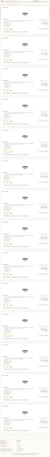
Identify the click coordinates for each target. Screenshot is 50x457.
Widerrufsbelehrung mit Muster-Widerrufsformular (21, 449)
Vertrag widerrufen (19, 450)
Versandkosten (19, 445)
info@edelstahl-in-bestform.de (7, 448)
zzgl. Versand (46, 25)
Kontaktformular (19, 447)
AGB (17, 443)
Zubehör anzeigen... (7, 31)
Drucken (25, 31)
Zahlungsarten (19, 446)
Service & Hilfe (19, 451)
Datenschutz (18, 444)
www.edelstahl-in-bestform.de (7, 449)
